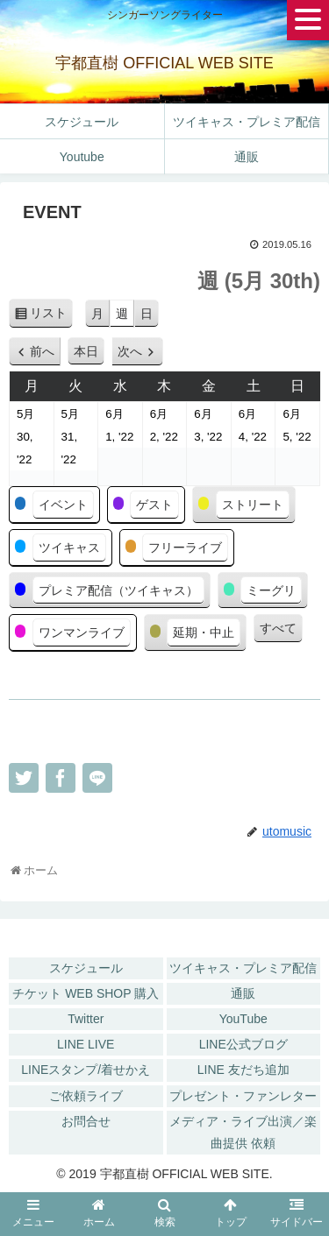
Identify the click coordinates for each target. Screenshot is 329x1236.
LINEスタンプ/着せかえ (85, 1070)
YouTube (243, 1019)
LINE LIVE (85, 1044)
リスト (51, 315)
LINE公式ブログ (243, 1044)
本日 (86, 351)
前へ (42, 351)
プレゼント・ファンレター (243, 1096)
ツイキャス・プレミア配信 (243, 968)
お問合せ (86, 1121)
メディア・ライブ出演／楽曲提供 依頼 (243, 1132)
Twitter (86, 1019)
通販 (243, 993)
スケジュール (86, 968)
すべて (278, 628)
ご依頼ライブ (86, 1096)
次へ (130, 351)
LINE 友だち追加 (243, 1070)
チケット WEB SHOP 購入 (85, 993)
